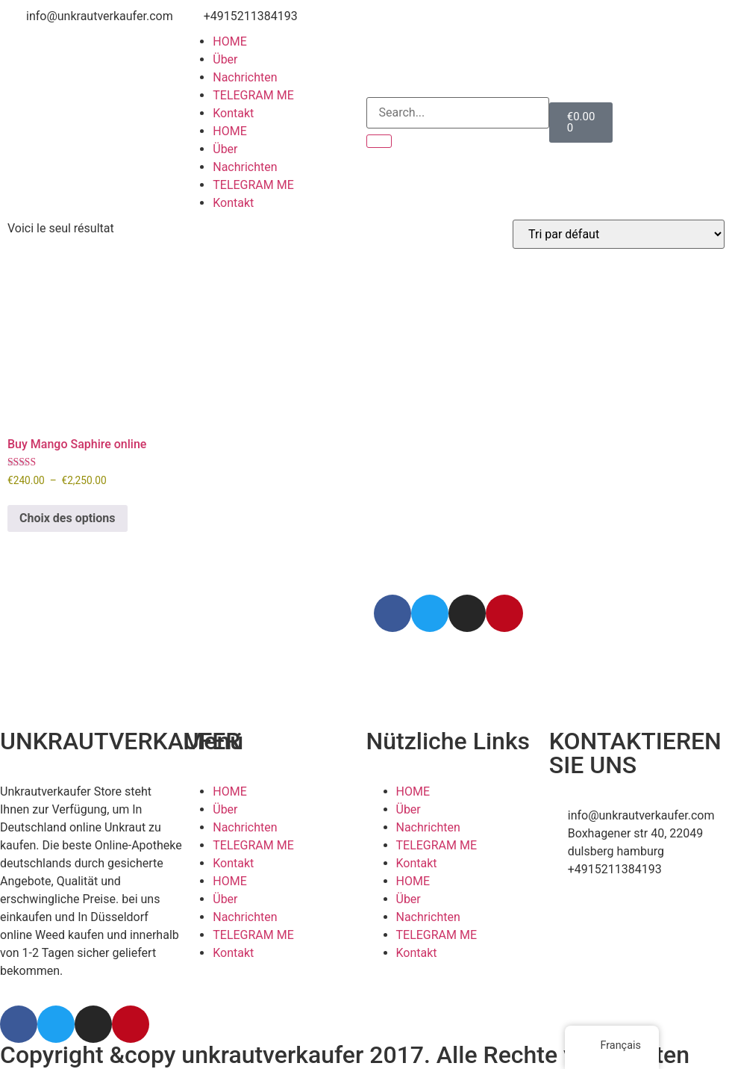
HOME (229, 41)
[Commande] (619, 234)
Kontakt (233, 113)
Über (225, 59)
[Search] (379, 141)
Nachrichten (245, 77)
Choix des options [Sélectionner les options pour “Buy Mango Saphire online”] (67, 518)
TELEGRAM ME (253, 95)
